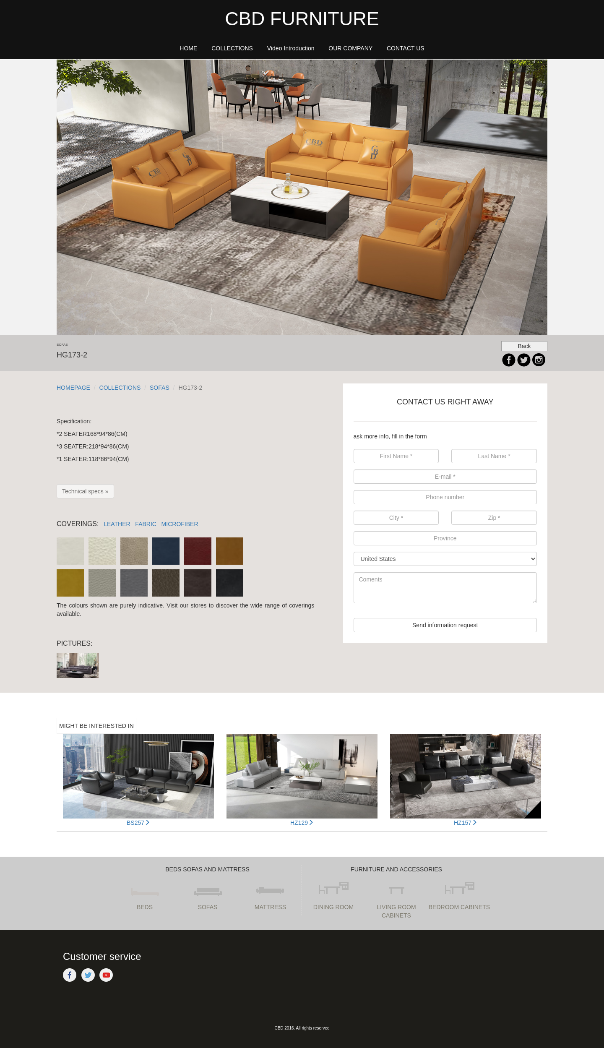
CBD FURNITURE (302, 18)
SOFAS (159, 387)
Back (524, 346)
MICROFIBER (179, 524)
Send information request (445, 625)
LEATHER (117, 524)
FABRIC (145, 524)
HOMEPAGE (73, 387)
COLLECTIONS (120, 387)
